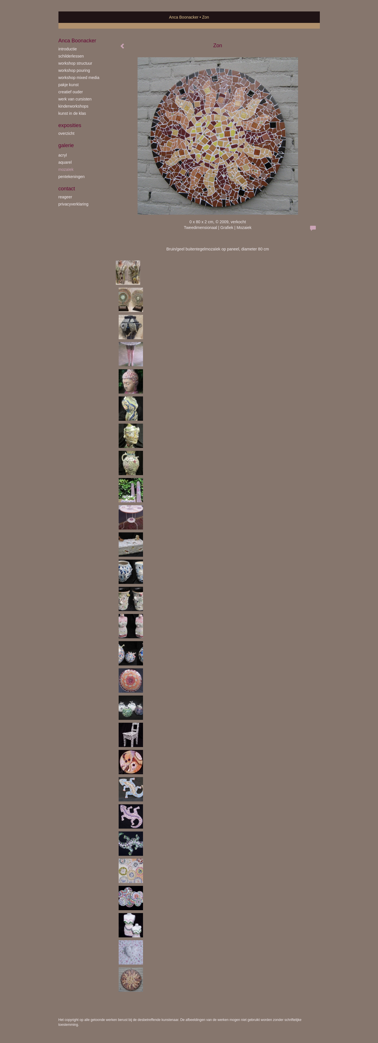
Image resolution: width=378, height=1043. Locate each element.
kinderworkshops (73, 106)
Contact (66, 188)
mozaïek (66, 169)
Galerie (66, 145)
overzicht (66, 133)
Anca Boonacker (184, 17)
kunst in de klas (72, 113)
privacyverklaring (73, 204)
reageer (65, 197)
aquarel (65, 162)
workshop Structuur (75, 63)
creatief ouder (70, 92)
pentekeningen (71, 176)
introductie (67, 49)
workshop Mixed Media (78, 77)
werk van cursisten (75, 99)
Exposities (69, 125)
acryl (62, 155)
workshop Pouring (74, 70)
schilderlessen (71, 56)
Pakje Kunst (68, 84)
